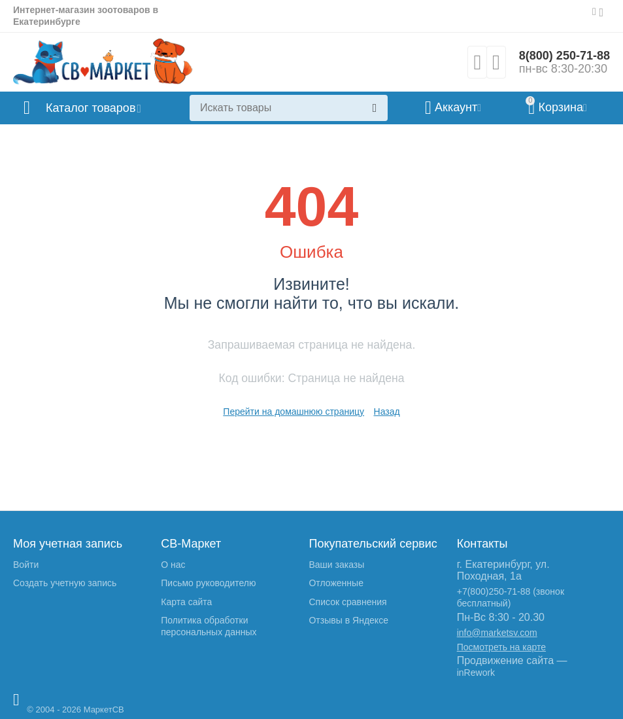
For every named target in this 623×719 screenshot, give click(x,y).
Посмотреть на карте (501, 647)
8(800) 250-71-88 (564, 55)
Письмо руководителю (208, 583)
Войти (26, 564)
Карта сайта (186, 602)
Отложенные (336, 583)
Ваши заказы (336, 564)
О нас (173, 564)
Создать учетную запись (64, 583)
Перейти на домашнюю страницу (293, 411)
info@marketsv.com (497, 632)
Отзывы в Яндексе (348, 620)
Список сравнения (347, 602)
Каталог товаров (90, 108)
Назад (387, 411)
